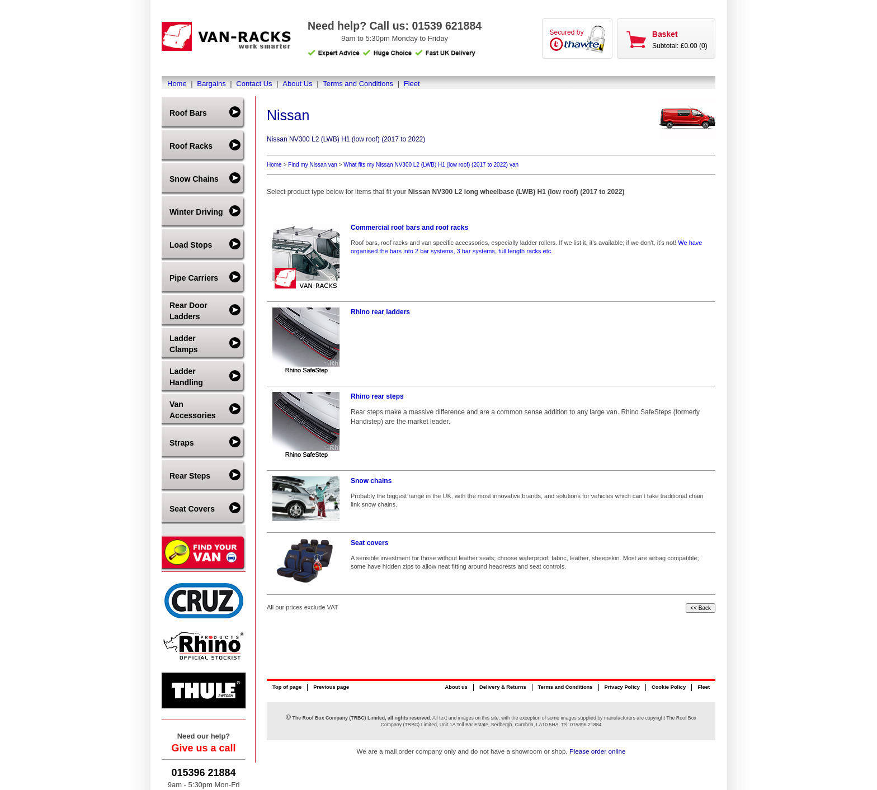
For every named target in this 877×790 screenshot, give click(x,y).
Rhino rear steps (377, 396)
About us (456, 687)
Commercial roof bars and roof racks (409, 227)
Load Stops (190, 244)
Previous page (331, 687)
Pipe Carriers (193, 277)
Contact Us (254, 83)
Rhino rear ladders (380, 312)
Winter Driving (196, 211)
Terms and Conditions (358, 83)
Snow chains (371, 481)
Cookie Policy (669, 687)
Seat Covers (192, 508)
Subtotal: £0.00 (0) (680, 46)
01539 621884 (447, 26)
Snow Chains (194, 178)
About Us (297, 83)
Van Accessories (192, 410)
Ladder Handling (186, 377)
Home (177, 83)
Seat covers (369, 543)
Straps (181, 442)
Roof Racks (191, 145)
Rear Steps (189, 475)
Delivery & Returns (502, 687)
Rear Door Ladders (188, 311)
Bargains (211, 83)
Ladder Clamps (183, 344)
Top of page (286, 687)
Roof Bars (188, 112)
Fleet (412, 83)
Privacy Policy (622, 687)
